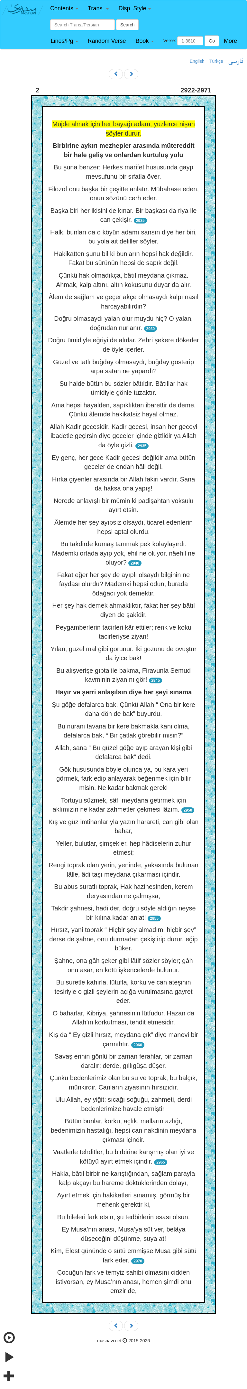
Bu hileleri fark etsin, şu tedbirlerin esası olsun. (123, 1217)
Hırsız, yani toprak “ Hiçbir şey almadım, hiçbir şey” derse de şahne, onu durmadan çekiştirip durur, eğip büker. (123, 939)
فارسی (235, 61)
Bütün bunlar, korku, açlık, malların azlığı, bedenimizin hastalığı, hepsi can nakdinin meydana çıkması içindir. (124, 1130)
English (197, 61)
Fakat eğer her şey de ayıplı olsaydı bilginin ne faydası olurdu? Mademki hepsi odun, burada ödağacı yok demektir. (123, 584)
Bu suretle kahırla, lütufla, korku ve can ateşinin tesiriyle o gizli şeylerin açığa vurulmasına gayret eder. (123, 991)
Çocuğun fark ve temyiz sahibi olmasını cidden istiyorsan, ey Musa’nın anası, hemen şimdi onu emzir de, (123, 1281)
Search (127, 24)
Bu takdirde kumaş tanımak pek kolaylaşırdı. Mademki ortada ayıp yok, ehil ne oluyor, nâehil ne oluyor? (123, 553)
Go (212, 40)
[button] (64, 8)
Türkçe (216, 61)
